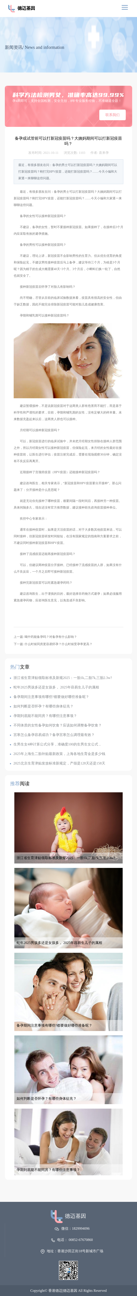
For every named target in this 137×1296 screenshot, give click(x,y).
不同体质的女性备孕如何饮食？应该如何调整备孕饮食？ (56, 725)
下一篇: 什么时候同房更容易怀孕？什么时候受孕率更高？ (53, 644)
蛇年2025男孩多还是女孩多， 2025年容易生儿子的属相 (54, 687)
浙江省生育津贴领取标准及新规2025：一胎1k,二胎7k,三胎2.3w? (61, 678)
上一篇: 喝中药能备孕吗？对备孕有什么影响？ (45, 636)
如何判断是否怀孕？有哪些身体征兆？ (41, 706)
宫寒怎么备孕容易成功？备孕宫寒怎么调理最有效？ (52, 735)
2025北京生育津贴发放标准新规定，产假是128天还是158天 (57, 763)
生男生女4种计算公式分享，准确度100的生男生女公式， (56, 744)
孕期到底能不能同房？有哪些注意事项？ (43, 716)
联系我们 (112, 115)
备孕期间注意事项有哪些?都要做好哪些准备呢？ (49, 697)
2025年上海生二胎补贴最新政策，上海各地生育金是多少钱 (57, 754)
